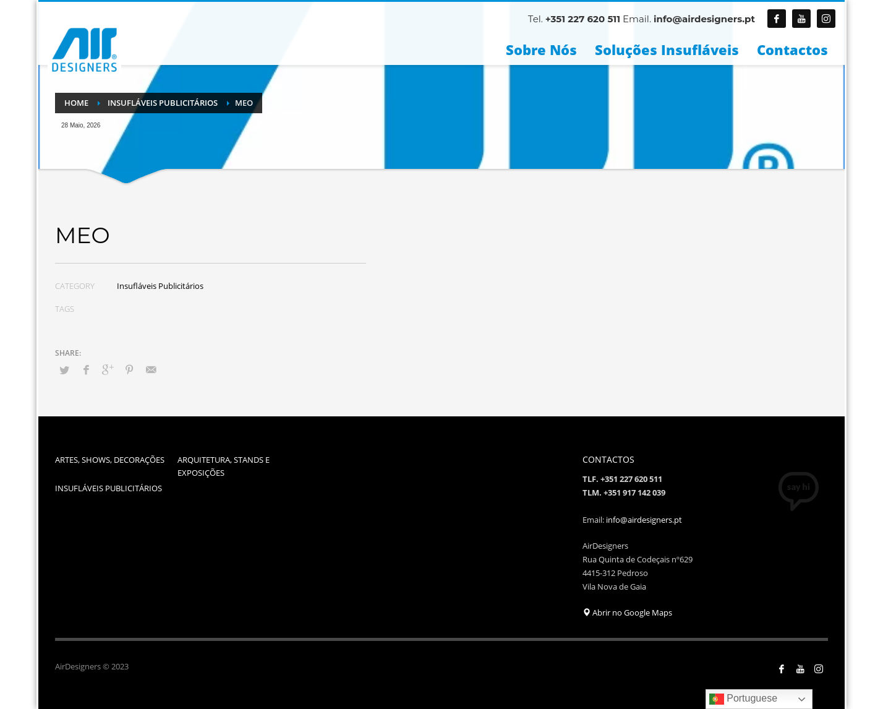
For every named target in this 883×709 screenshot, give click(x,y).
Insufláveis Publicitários (160, 285)
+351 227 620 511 (582, 19)
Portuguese (743, 699)
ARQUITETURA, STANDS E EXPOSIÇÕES (223, 466)
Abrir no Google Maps (627, 612)
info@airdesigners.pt (704, 19)
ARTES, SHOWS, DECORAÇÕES (109, 459)
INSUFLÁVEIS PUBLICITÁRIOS (108, 488)
